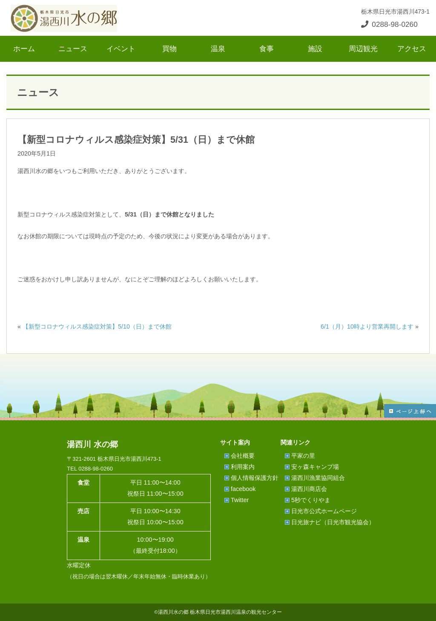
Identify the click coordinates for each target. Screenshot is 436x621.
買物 (169, 48)
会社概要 (243, 455)
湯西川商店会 (309, 488)
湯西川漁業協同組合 (318, 477)
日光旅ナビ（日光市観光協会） (333, 522)
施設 (315, 48)
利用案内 (243, 466)
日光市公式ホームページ (324, 511)
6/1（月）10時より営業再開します (367, 326)
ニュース (72, 48)
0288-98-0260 (389, 24)
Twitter (240, 500)
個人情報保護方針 (254, 477)
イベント (120, 48)
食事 (266, 48)
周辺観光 (363, 48)
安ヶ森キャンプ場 (315, 466)
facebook (243, 488)
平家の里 (303, 455)
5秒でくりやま (310, 500)
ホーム (24, 48)
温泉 (218, 48)
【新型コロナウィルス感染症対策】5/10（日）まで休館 (97, 326)
